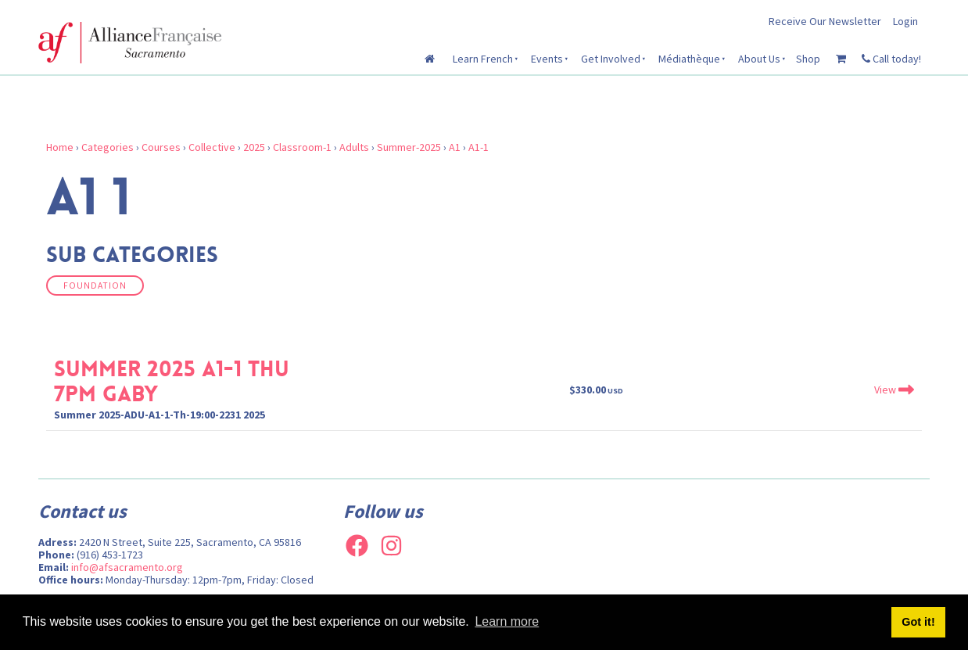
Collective (211, 147)
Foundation (95, 285)
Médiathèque (689, 59)
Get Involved (610, 59)
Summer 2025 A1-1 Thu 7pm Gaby (171, 381)
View (894, 389)
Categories (107, 147)
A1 (455, 147)
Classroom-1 (302, 147)
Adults (354, 147)
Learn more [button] (507, 621)
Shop (808, 59)
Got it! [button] (918, 622)
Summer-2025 (409, 147)
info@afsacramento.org (127, 567)
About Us (759, 59)
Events (547, 59)
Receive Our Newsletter (825, 21)
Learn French (483, 59)
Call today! (891, 59)
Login (905, 21)
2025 (254, 147)
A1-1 (478, 147)
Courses (161, 147)
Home (59, 147)
